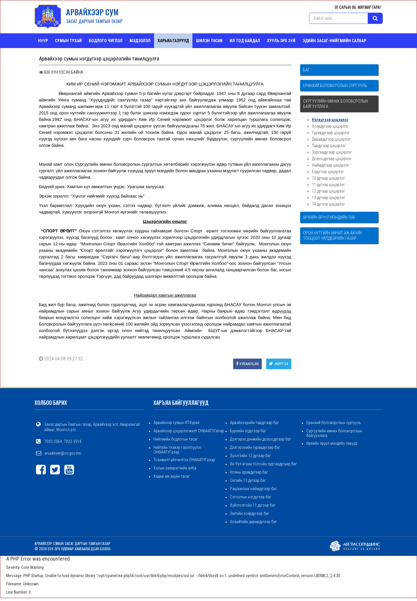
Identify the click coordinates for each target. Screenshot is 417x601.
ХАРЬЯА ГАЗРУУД (173, 40)
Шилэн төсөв (209, 40)
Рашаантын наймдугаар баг (253, 488)
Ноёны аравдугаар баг (249, 472)
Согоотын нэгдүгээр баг (250, 497)
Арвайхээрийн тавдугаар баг (254, 422)
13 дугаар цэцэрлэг (328, 197)
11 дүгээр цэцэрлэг (328, 184)
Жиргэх (278, 364)
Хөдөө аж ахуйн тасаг (171, 476)
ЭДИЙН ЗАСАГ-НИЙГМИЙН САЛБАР (334, 40)
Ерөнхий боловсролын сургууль (335, 85)
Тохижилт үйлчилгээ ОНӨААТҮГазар (184, 459)
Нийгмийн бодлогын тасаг (175, 439)
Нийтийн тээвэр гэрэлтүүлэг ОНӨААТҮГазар (177, 449)
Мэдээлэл (140, 40)
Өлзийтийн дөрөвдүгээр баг (253, 521)
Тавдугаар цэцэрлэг (329, 145)
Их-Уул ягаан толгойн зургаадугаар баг (263, 464)
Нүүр (43, 40)
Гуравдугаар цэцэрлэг (331, 132)
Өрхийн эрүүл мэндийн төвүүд (331, 443)
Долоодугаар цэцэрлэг (331, 158)
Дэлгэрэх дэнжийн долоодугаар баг (260, 439)
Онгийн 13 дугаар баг (248, 480)
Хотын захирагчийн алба (174, 468)
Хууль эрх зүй (281, 40)
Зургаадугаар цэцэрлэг (332, 152)
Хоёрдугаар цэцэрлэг (330, 126)
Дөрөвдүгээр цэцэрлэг (331, 139)
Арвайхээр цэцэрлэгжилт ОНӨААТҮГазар (188, 430)
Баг (306, 70)
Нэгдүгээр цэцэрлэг (330, 119)
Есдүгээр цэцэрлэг (328, 171)
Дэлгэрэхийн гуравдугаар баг (255, 447)
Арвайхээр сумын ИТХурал (176, 422)
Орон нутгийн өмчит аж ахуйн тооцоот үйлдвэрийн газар (332, 236)
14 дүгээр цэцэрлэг (328, 204)
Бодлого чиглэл (105, 40)
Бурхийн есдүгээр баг (248, 430)
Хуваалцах (247, 364)
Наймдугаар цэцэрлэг (330, 165)
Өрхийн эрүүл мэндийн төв (329, 217)
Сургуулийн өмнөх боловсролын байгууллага (335, 104)
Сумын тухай (68, 40)
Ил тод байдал (245, 40)
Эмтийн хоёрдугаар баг (249, 513)
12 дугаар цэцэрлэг (328, 191)
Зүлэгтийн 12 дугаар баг (250, 455)
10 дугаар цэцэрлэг (328, 178)
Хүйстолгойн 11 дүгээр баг (252, 505)
